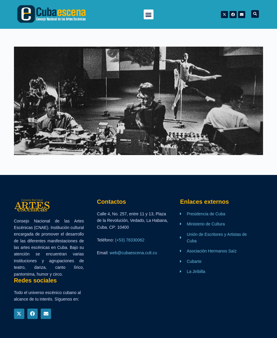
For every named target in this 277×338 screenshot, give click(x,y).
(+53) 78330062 (129, 240)
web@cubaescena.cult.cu (133, 252)
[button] (148, 14)
